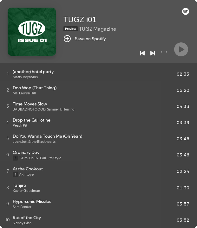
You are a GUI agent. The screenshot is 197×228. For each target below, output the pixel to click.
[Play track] (8, 74)
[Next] (152, 53)
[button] (185, 13)
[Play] (181, 49)
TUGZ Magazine (97, 28)
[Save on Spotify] (84, 38)
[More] (164, 52)
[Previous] (142, 53)
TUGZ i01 (79, 19)
